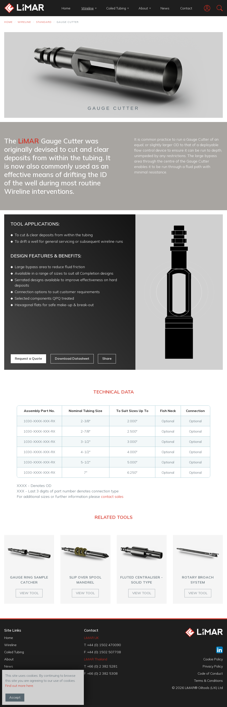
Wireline (89, 8)
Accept (15, 697)
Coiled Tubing (117, 8)
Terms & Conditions (208, 680)
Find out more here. (19, 685)
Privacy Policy (213, 666)
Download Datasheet (72, 358)
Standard (44, 22)
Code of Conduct (210, 673)
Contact (186, 8)
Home (66, 8)
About (145, 8)
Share (107, 358)
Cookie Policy (213, 659)
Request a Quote (28, 358)
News (165, 8)
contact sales (112, 496)
